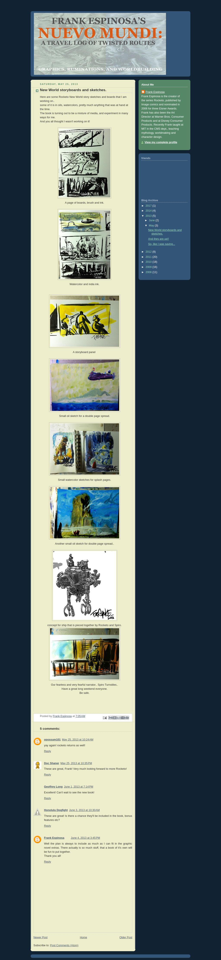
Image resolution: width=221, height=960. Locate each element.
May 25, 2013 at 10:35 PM (76, 763)
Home (83, 937)
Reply (47, 751)
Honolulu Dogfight (56, 810)
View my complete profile (161, 142)
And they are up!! (158, 238)
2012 (149, 251)
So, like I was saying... (161, 244)
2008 (149, 272)
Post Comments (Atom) (64, 945)
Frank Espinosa (54, 837)
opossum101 (52, 739)
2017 (149, 205)
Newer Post (40, 937)
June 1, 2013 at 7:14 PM (78, 786)
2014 (149, 210)
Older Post (125, 937)
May (152, 225)
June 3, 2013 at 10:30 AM (84, 810)
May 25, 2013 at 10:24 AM (77, 739)
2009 (149, 267)
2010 (149, 261)
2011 (149, 256)
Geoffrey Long (53, 786)
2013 (149, 215)
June (152, 220)
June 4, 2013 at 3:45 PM (85, 837)
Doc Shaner (51, 763)
